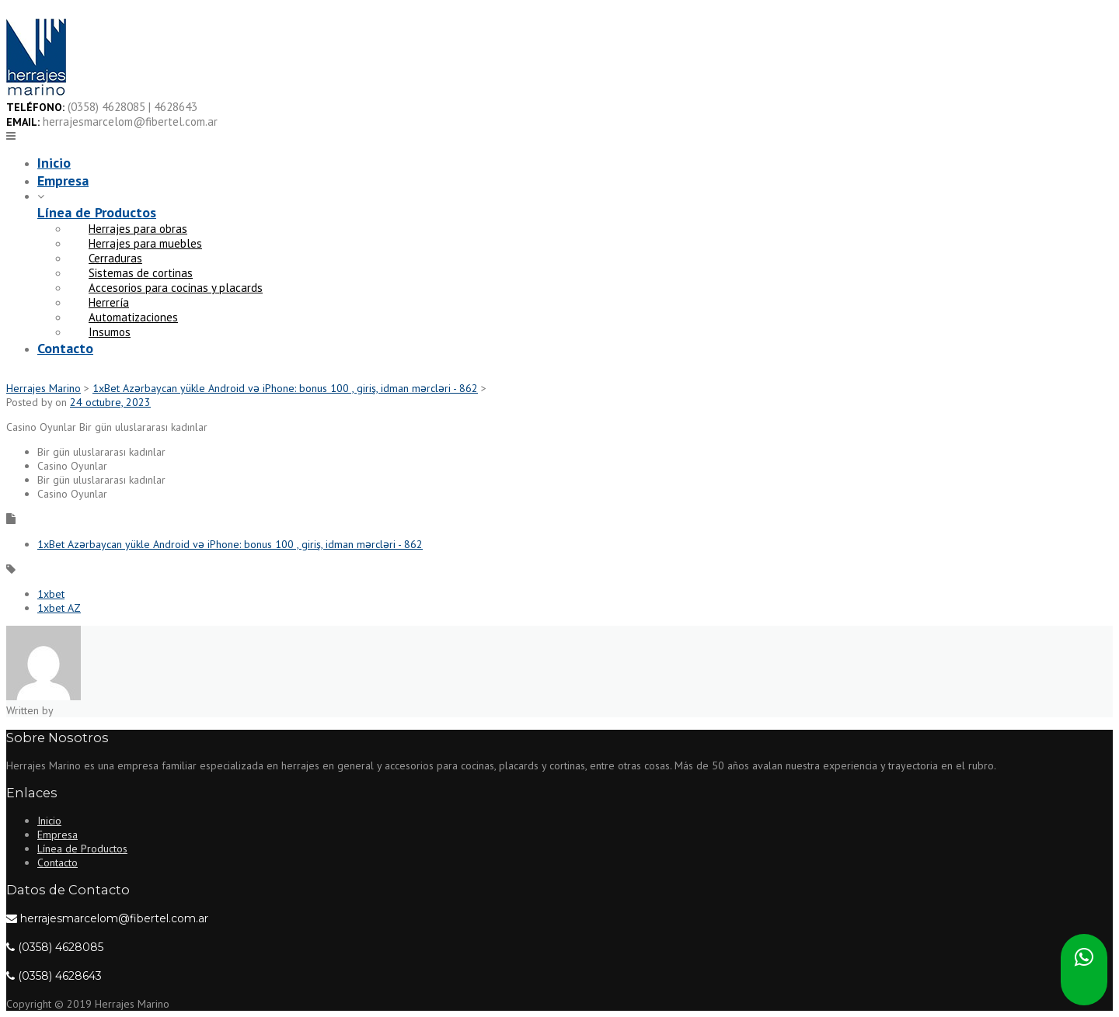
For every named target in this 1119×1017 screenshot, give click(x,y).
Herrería (109, 302)
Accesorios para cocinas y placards (176, 287)
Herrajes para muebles (145, 243)
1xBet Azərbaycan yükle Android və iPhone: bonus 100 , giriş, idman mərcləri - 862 (230, 544)
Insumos (110, 332)
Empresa (63, 180)
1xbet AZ (59, 608)
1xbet (50, 594)
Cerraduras (115, 258)
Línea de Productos (96, 212)
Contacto (65, 348)
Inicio (54, 163)
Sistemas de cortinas (141, 273)
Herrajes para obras (138, 228)
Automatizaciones (133, 317)
